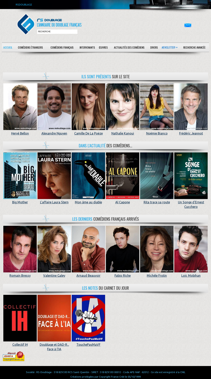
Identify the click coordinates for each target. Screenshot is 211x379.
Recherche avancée (194, 47)
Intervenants (87, 47)
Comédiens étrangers (30, 47)
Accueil (7, 47)
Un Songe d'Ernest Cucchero (191, 202)
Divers (154, 47)
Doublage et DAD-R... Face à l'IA (54, 344)
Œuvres (103, 47)
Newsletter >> (169, 47)
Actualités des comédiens (129, 47)
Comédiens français (61, 47)
